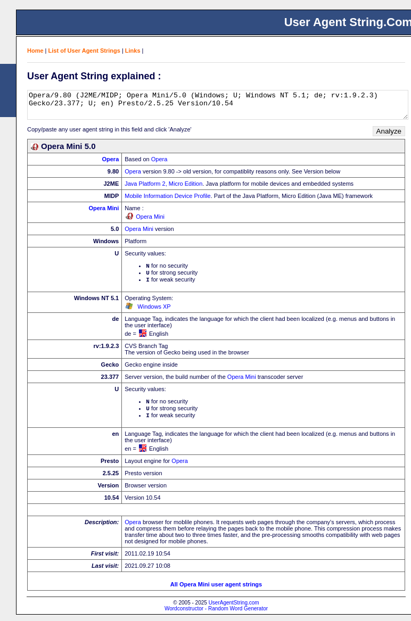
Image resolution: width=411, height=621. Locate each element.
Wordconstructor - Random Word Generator (216, 615)
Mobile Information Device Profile (167, 196)
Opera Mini (103, 208)
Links (133, 50)
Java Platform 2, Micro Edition (163, 183)
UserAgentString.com (234, 609)
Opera (110, 159)
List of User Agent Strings (84, 50)
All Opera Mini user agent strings (216, 590)
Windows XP (153, 310)
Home (35, 50)
